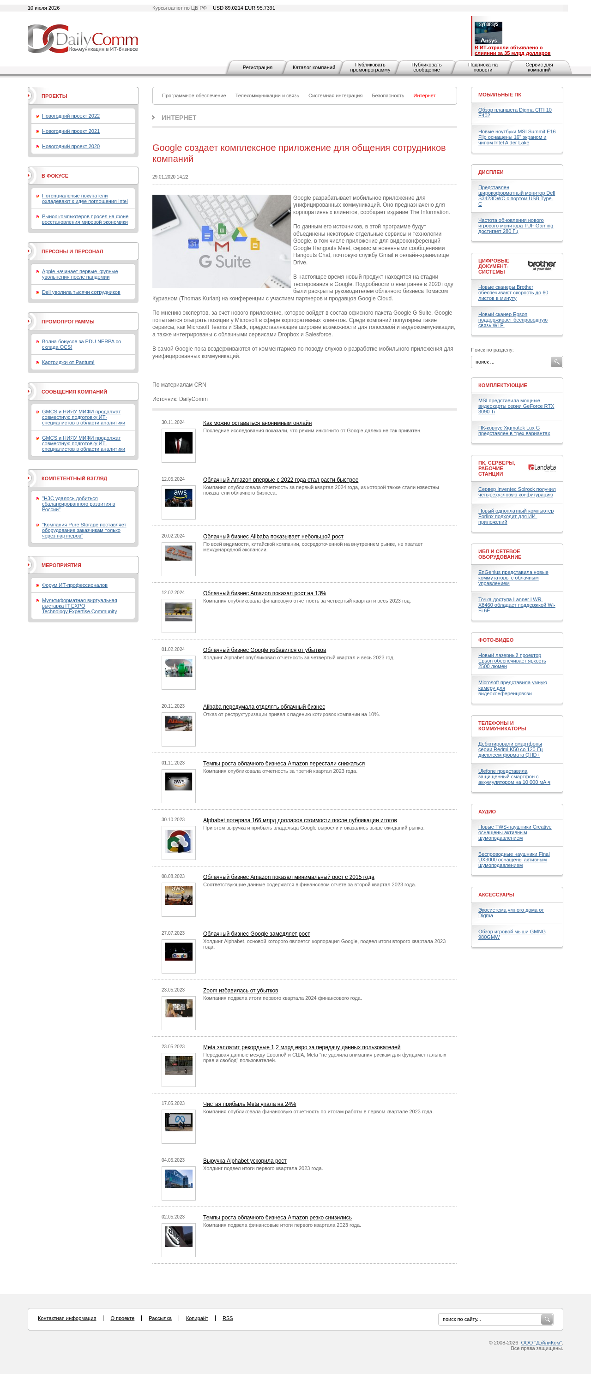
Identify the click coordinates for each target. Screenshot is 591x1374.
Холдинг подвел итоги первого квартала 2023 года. (263, 1168)
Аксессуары (496, 894)
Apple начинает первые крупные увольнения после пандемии (80, 274)
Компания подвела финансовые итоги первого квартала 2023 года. (282, 1225)
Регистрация (257, 67)
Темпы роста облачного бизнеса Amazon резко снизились (277, 1217)
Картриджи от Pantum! (68, 362)
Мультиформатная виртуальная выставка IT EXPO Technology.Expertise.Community (79, 605)
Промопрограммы (68, 321)
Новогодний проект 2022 (71, 116)
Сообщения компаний (74, 391)
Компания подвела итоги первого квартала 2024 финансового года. (282, 998)
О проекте (122, 1318)
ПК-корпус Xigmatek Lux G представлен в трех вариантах (514, 430)
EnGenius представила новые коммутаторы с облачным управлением (513, 577)
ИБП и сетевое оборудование (499, 554)
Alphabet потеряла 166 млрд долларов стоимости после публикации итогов (300, 820)
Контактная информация (67, 1318)
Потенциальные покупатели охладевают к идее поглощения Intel (85, 198)
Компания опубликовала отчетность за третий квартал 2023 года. (280, 771)
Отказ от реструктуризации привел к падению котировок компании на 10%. (291, 714)
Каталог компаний (314, 67)
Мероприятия (61, 565)
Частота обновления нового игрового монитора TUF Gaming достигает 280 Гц (515, 225)
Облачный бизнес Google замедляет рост (256, 934)
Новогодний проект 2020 (71, 146)
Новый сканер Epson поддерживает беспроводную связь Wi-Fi (513, 319)
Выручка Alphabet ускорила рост (245, 1161)
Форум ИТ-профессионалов (75, 585)
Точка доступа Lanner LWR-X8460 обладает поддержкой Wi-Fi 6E (516, 605)
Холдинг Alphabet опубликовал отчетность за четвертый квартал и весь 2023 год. (299, 657)
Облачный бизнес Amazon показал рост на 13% (264, 593)
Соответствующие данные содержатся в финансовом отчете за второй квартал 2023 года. (309, 884)
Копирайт (197, 1318)
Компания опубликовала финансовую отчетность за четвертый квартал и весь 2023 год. (307, 600)
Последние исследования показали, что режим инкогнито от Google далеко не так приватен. (312, 430)
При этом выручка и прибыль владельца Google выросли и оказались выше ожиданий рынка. (314, 827)
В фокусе (55, 176)
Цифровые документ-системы (493, 266)
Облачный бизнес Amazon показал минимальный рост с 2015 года (288, 877)
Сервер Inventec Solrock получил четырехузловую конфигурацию (517, 491)
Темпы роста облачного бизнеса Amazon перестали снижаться (284, 763)
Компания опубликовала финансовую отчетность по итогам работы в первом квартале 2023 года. (318, 1111)
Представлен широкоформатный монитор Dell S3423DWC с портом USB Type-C (516, 196)
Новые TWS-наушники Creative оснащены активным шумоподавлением (515, 832)
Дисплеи (491, 172)
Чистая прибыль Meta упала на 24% (249, 1104)
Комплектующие (502, 385)
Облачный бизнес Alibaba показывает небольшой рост (273, 536)
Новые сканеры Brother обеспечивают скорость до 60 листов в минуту (513, 292)
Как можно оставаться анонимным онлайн (257, 423)
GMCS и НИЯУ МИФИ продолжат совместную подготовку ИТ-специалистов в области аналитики (83, 417)
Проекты (54, 96)
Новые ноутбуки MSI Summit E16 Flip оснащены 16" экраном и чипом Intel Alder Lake (517, 137)
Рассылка (160, 1318)
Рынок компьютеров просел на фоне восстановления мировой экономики (85, 219)
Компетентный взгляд (74, 478)
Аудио (487, 811)
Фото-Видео (495, 640)
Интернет (179, 117)
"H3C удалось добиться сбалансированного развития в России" (78, 504)
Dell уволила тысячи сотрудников (81, 292)
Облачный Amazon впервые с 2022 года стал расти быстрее (280, 480)
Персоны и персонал (72, 251)
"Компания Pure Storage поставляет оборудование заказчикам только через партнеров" (84, 530)
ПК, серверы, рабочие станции (496, 468)
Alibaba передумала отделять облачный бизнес (264, 707)
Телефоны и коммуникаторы (502, 725)
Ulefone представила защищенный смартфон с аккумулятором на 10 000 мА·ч (514, 776)
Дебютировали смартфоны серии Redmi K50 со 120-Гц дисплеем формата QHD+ (510, 749)
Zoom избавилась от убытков (240, 990)
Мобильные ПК (499, 94)
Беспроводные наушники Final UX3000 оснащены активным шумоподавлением (514, 859)
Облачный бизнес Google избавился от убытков (264, 650)
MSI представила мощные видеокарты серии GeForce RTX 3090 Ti (516, 406)
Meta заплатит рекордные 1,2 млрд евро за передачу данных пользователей (301, 1047)
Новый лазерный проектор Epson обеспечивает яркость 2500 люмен (512, 660)
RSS (228, 1318)
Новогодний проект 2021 (71, 131)
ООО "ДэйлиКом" (541, 1342)
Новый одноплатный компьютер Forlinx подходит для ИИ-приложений (516, 516)
